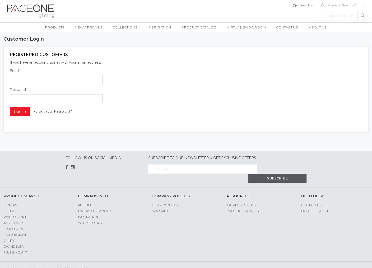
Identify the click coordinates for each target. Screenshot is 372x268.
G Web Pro (360, 260)
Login (363, 5)
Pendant (11, 195)
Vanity (9, 231)
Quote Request (314, 201)
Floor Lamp (14, 219)
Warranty (161, 201)
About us (86, 195)
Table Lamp (13, 213)
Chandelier (14, 237)
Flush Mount (15, 243)
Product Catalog (243, 201)
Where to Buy (337, 5)
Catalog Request (242, 195)
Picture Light (15, 225)
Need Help (307, 5)
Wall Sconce (15, 207)
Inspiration (88, 207)
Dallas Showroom (95, 201)
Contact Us (311, 195)
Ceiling (10, 201)
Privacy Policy (165, 195)
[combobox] (340, 15)
